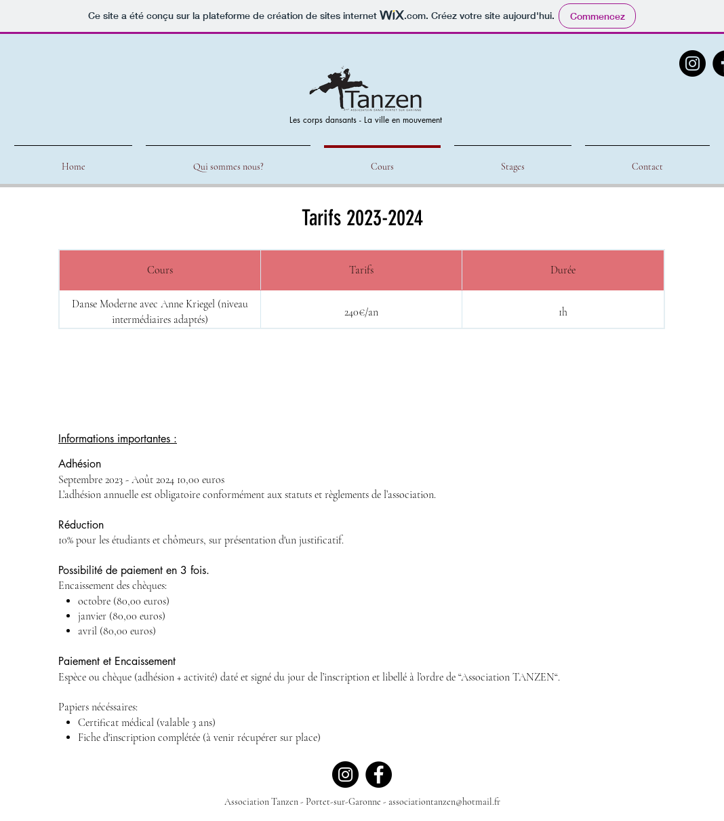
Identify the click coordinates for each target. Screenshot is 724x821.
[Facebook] (378, 774)
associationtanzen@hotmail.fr (444, 801)
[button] (512, 160)
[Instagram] (692, 63)
